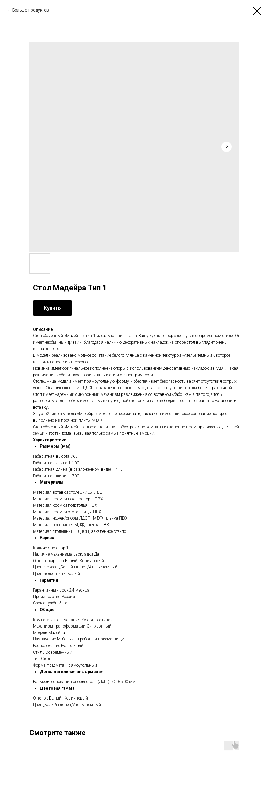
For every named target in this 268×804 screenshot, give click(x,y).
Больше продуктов (30, 10)
